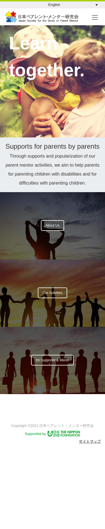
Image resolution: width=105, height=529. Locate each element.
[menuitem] (73, 4)
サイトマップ (90, 441)
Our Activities (52, 293)
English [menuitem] (54, 5)
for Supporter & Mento (52, 360)
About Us (52, 225)
